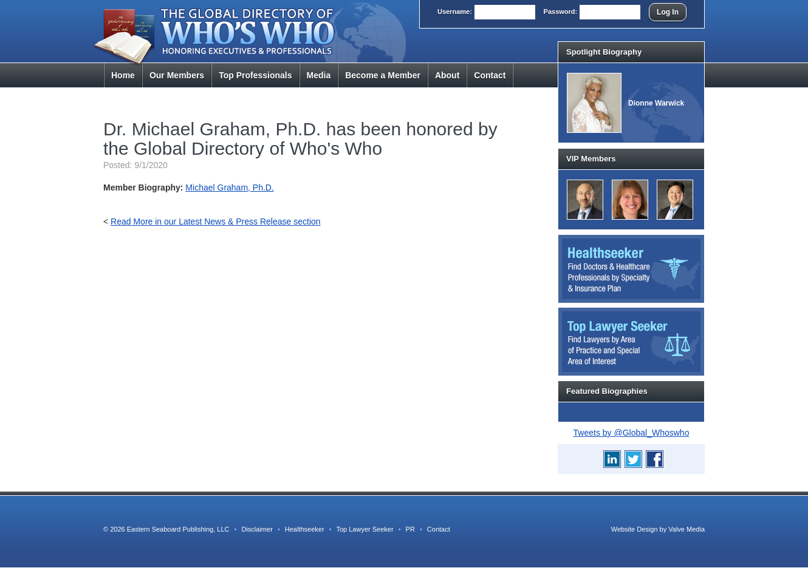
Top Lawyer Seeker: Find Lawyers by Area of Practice (631, 342)
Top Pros (255, 75)
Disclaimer (256, 529)
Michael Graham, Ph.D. (229, 187)
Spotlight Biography (604, 51)
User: (454, 11)
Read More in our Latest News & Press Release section (216, 221)
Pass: (561, 11)
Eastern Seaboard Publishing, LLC (178, 529)
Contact (489, 75)
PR (410, 529)
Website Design (634, 529)
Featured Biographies (607, 391)
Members (176, 75)
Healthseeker (304, 529)
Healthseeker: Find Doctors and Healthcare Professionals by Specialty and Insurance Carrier (631, 269)
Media (319, 75)
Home (123, 75)
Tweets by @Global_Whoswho (631, 433)
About (447, 75)
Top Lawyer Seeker (364, 529)
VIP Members (590, 158)
